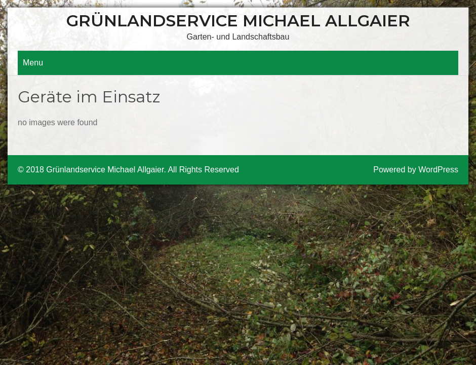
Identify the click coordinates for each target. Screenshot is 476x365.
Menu (33, 62)
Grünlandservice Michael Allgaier (238, 20)
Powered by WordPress (415, 169)
